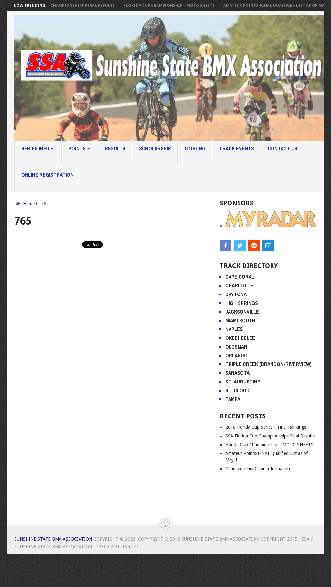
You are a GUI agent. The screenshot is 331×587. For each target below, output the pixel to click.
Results (115, 148)
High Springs (241, 302)
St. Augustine (242, 381)
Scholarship (155, 148)
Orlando (236, 355)
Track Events (236, 148)
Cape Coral (239, 276)
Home (29, 203)
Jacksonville (242, 311)
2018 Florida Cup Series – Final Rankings (265, 427)
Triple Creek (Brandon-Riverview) (268, 364)
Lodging (195, 148)
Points (79, 148)
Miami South (240, 320)
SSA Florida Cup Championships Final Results (68, 5)
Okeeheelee (240, 337)
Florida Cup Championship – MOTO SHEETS (172, 5)
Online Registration (47, 174)
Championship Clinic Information (257, 468)
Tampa (232, 399)
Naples (234, 329)
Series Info (37, 148)
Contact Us (282, 148)
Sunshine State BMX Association (53, 539)
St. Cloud (237, 390)
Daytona (236, 294)
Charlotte (239, 285)
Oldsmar (236, 346)
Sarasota (237, 372)
